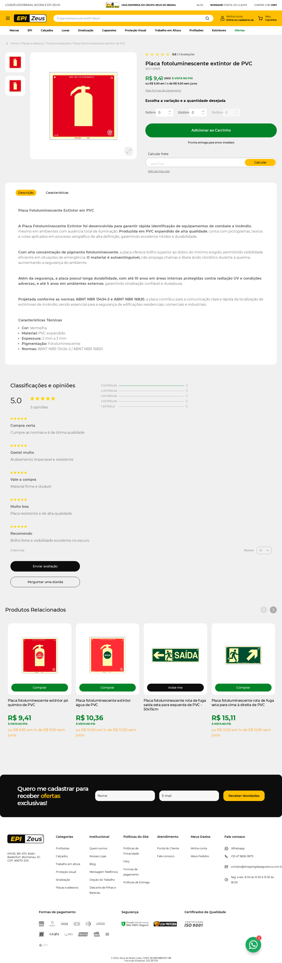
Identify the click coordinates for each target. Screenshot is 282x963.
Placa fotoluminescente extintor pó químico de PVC (38, 702)
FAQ (126, 861)
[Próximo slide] (273, 609)
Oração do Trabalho (102, 879)
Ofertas (240, 30)
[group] (158, 54)
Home (14, 43)
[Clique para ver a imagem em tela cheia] (83, 105)
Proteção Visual (135, 30)
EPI (30, 30)
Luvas (65, 30)
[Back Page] (7, 43)
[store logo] (30, 18)
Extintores (219, 30)
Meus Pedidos (200, 856)
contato (236, 866)
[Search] (207, 18)
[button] (239, 796)
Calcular (260, 162)
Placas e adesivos (32, 43)
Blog (93, 864)
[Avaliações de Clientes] (141, 485)
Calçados (47, 30)
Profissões (196, 30)
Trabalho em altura (68, 864)
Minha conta (199, 848)
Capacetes (109, 30)
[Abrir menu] (7, 18)
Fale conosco (165, 856)
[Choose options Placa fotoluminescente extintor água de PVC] (107, 687)
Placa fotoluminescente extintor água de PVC (103, 702)
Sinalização (85, 30)
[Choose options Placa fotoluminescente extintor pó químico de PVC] (39, 687)
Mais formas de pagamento (163, 90)
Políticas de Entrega (136, 882)
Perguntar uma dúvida (45, 582)
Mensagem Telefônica (104, 872)
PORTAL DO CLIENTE (228, 5)
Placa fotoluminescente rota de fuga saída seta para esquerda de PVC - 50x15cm (175, 704)
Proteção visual (66, 872)
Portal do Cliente (168, 848)
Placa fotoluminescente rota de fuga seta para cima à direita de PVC (243, 702)
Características (57, 193)
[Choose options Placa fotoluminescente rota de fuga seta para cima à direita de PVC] (243, 687)
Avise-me (175, 688)
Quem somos (98, 848)
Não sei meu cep (159, 171)
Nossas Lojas (98, 856)
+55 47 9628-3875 (242, 856)
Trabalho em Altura (168, 30)
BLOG (200, 5)
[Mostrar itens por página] (264, 550)
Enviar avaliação (45, 566)
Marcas (14, 30)
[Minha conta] (237, 18)
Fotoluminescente (58, 43)
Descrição (26, 193)
